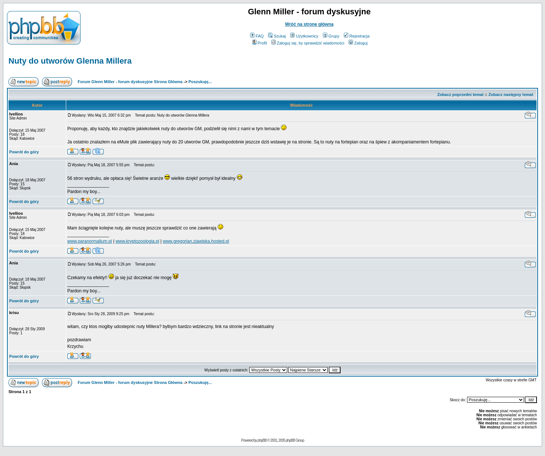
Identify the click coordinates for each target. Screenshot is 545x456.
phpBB (262, 440)
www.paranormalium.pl (89, 241)
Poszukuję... (200, 81)
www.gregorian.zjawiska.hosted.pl (196, 241)
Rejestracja (357, 36)
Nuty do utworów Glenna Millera (70, 60)
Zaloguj (358, 43)
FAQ (257, 36)
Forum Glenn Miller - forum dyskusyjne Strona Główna (130, 81)
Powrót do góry (24, 152)
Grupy (331, 36)
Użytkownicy (304, 36)
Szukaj (277, 36)
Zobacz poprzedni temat (460, 94)
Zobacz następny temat (510, 94)
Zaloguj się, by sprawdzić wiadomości (307, 43)
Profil (259, 43)
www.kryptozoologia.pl (137, 241)
